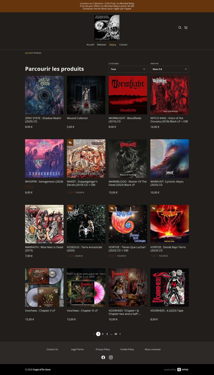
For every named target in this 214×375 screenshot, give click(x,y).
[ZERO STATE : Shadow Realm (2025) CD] (44, 105)
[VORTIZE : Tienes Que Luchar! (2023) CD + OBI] (128, 234)
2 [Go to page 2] (102, 333)
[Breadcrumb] (107, 53)
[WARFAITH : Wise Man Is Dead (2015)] (44, 234)
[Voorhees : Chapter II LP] (44, 297)
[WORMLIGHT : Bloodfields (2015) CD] (128, 105)
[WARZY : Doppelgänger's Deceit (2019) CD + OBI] (86, 169)
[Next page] (120, 334)
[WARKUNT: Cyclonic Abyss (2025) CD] (169, 169)
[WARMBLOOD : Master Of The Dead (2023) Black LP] (128, 169)
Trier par (154, 64)
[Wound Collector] (86, 105)
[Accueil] (28, 53)
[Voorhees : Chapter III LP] (86, 297)
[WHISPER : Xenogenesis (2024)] (44, 169)
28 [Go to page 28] (116, 333)
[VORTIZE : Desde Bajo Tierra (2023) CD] (169, 234)
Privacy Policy (103, 349)
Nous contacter (153, 349)
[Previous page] (94, 334)
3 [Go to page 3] (107, 333)
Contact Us (52, 349)
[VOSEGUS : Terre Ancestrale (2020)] (86, 234)
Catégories (114, 64)
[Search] (180, 28)
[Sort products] (170, 69)
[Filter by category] (128, 69)
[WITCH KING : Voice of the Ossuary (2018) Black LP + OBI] (169, 105)
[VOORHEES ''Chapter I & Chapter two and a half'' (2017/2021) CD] (128, 297)
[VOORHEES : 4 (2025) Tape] (169, 297)
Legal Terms (77, 349)
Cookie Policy (127, 349)
